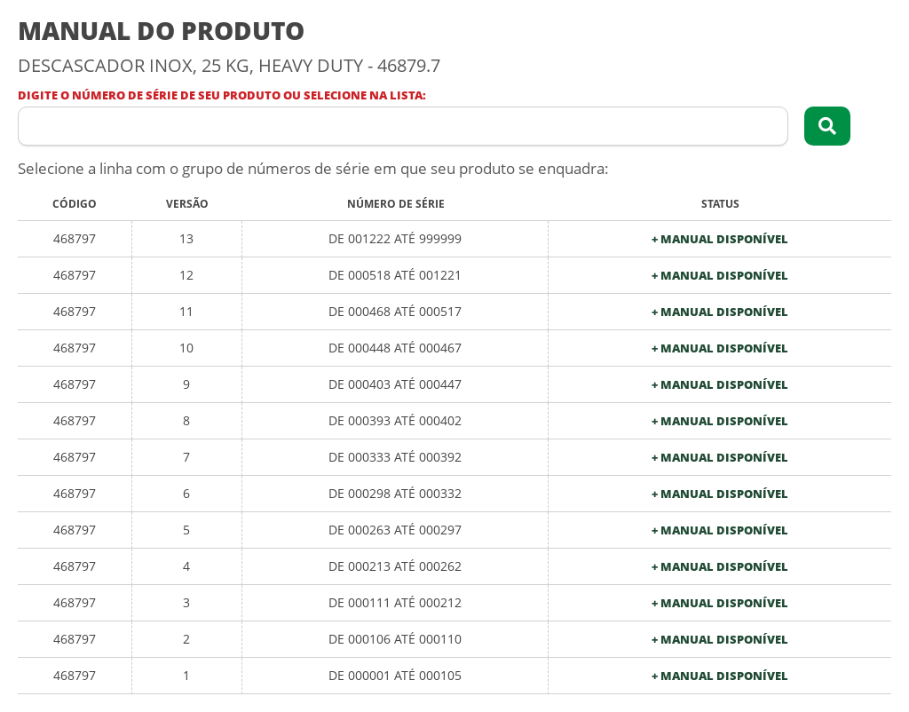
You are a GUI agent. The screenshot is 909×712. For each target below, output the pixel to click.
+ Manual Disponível (720, 239)
